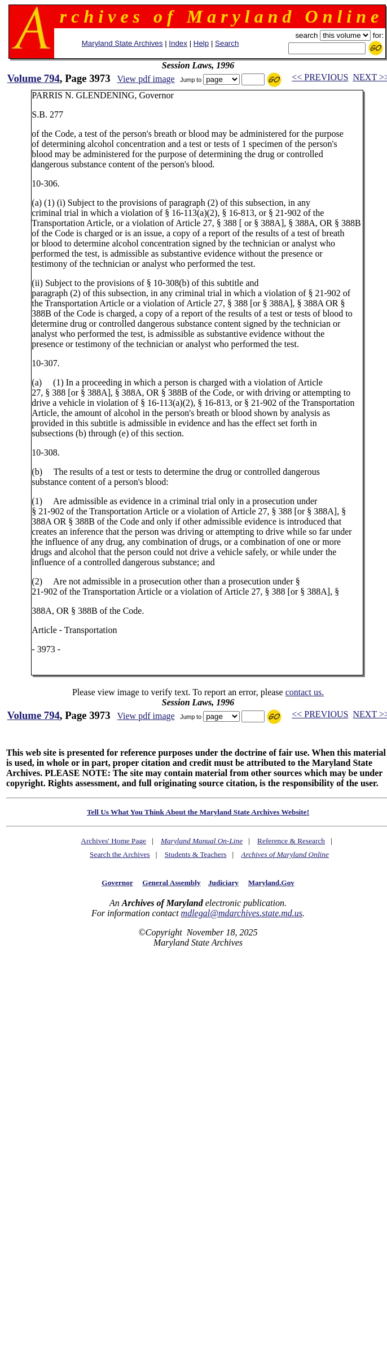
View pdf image (145, 79)
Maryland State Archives (122, 43)
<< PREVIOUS (320, 77)
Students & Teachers (196, 854)
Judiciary (223, 882)
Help (201, 43)
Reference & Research (291, 841)
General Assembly (171, 882)
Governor (117, 882)
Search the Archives (120, 854)
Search (227, 43)
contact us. (304, 692)
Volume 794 (33, 78)
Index (178, 43)
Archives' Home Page (113, 841)
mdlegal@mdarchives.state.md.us (241, 913)
